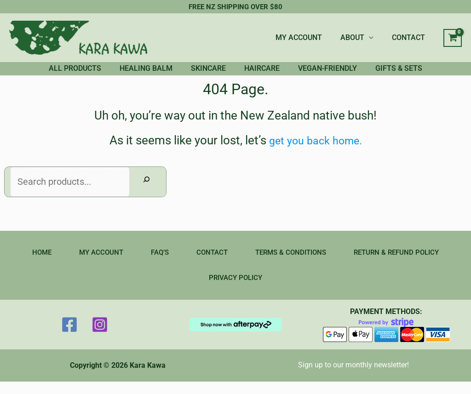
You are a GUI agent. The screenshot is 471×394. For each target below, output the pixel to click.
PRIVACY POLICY (235, 289)
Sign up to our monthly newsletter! (353, 376)
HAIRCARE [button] (266, 73)
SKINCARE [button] (203, 73)
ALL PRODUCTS (52, 73)
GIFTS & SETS (421, 73)
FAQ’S (156, 263)
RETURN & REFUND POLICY (402, 263)
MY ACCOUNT (308, 37)
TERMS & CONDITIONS (292, 263)
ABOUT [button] (358, 37)
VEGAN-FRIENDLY (341, 73)
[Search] (146, 192)
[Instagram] (100, 336)
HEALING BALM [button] (132, 73)
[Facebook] (69, 336)
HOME (33, 263)
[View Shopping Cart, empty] (452, 38)
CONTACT (410, 37)
